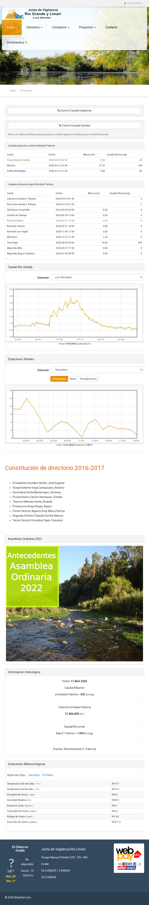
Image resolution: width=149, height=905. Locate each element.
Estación (43, 277)
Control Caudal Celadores (74, 110)
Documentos (17, 42)
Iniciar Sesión (133, 3)
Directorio (27, 90)
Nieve (73, 379)
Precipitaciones (88, 379)
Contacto (111, 27)
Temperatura (59, 379)
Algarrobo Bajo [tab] (16, 775)
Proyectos (87, 27)
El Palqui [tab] (48, 775)
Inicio (12, 27)
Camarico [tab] (34, 775)
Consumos (60, 27)
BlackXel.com (23, 897)
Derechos (34, 27)
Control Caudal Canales (74, 125)
